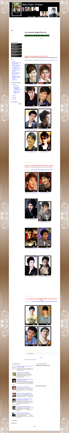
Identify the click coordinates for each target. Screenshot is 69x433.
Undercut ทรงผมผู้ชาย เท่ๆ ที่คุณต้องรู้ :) (16, 92)
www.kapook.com (46, 151)
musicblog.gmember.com (33, 151)
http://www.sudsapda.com (33, 129)
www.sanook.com (46, 84)
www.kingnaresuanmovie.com (32, 248)
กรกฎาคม (15, 85)
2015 (13, 84)
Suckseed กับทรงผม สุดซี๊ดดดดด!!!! (23, 372)
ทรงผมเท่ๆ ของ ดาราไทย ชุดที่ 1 (23, 386)
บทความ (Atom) (33, 359)
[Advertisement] (34, 22)
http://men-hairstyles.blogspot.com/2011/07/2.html (42, 169)
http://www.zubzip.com (45, 192)
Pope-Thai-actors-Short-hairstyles (23, 413)
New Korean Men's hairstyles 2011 (23, 406)
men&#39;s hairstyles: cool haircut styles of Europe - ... (16, 77)
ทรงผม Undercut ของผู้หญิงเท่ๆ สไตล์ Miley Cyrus (17, 88)
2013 (13, 95)
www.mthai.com (46, 129)
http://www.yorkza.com (46, 248)
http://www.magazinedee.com (46, 276)
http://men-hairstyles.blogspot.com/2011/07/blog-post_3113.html (47, 60)
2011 (13, 99)
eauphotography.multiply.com (32, 84)
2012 (13, 97)
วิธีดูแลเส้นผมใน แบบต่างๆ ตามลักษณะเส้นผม (16, 73)
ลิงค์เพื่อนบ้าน (14, 79)
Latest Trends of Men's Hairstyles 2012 (24, 393)
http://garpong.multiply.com (33, 192)
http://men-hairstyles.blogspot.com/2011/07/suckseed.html (45, 301)
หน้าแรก (41, 357)
